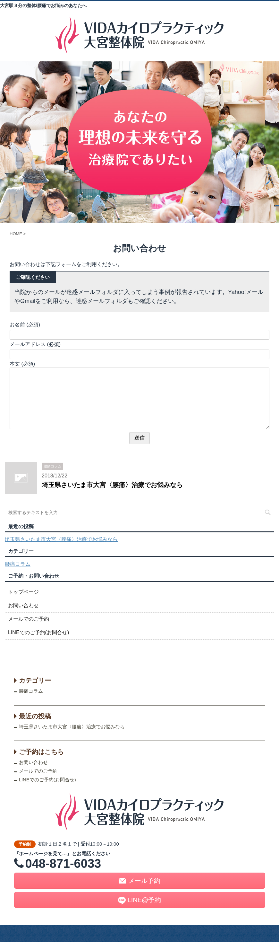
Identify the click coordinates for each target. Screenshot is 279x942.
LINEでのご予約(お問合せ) (38, 632)
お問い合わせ (23, 605)
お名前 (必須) (25, 324)
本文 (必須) (22, 364)
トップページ (23, 592)
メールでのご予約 (28, 619)
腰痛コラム (17, 564)
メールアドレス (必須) (35, 344)
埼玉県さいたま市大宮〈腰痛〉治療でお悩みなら (112, 484)
